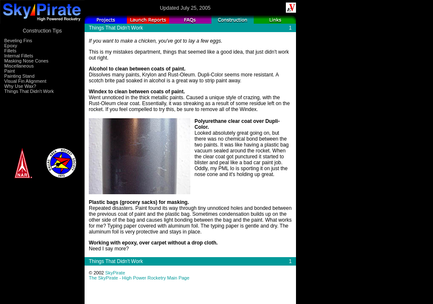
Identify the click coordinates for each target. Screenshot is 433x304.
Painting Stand (19, 76)
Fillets (10, 50)
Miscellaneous (19, 65)
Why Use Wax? (20, 86)
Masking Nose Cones (26, 60)
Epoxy (10, 45)
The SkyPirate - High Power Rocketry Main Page (139, 277)
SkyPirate (115, 272)
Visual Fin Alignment (25, 81)
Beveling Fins (18, 40)
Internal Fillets (18, 55)
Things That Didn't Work (29, 91)
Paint (9, 70)
